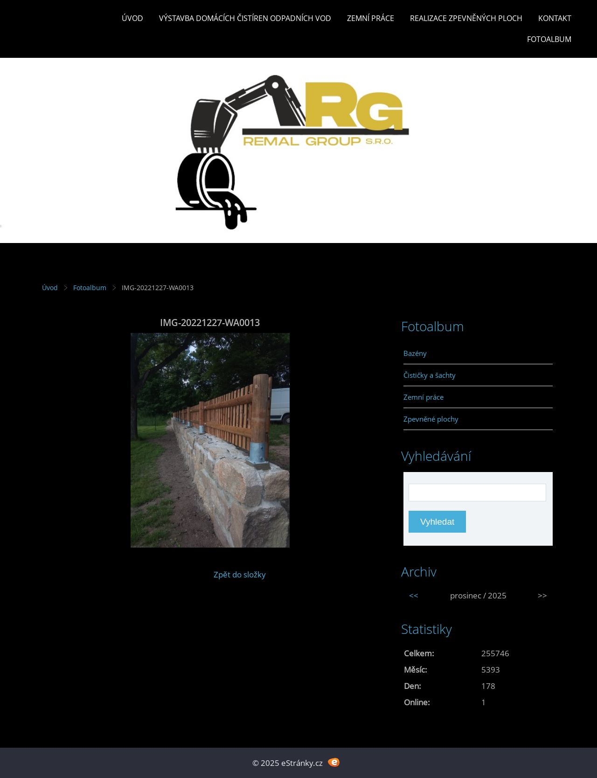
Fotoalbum (549, 39)
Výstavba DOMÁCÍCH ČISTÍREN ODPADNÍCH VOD (245, 18)
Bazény (415, 353)
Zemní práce (370, 18)
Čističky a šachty (429, 375)
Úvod (132, 18)
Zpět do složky (240, 574)
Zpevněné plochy (430, 419)
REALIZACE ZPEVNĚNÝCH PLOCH (466, 18)
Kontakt (554, 18)
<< (413, 595)
